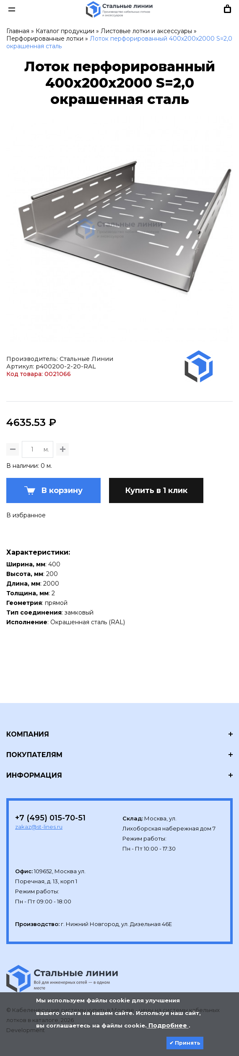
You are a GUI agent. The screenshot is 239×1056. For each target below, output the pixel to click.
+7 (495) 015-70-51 (50, 817)
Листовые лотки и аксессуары (146, 31)
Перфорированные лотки (44, 38)
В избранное (26, 515)
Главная (17, 31)
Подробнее (168, 1025)
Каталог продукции (65, 31)
